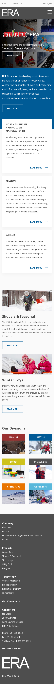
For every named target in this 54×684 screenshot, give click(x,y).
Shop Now (12, 55)
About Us (6, 527)
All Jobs (5, 539)
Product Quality (9, 584)
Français (47, 3)
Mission (5, 531)
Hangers (6, 568)
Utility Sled (7, 564)
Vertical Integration (11, 580)
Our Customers (11, 601)
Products (7, 548)
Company (7, 523)
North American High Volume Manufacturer (22, 535)
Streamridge (8, 560)
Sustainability (8, 592)
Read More (13, 108)
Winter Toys (7, 552)
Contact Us (16, 3)
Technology (9, 576)
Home (4, 3)
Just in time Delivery (11, 588)
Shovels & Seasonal (11, 556)
